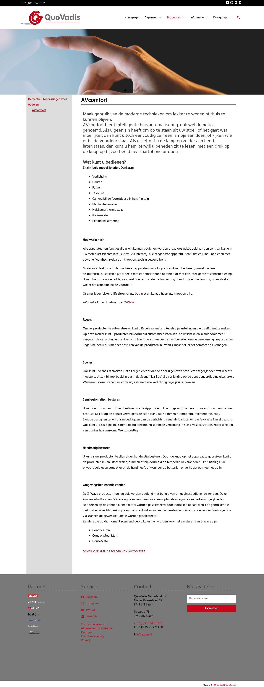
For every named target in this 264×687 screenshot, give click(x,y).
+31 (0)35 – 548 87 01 (149, 620)
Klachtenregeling (92, 634)
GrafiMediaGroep (228, 682)
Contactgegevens (93, 622)
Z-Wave (129, 299)
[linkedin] (240, 2)
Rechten (86, 630)
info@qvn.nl (144, 631)
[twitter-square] (236, 2)
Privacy (86, 638)
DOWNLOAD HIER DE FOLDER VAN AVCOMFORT (115, 548)
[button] (238, 16)
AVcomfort (39, 107)
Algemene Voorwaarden (97, 626)
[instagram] (232, 2)
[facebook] (228, 2)
